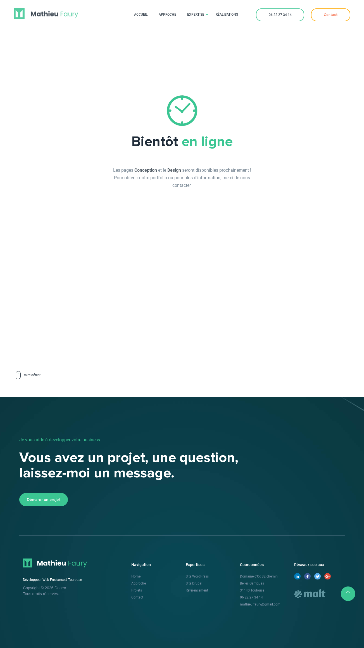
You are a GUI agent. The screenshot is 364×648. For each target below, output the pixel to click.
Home (136, 576)
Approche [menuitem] (167, 15)
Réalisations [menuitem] (227, 15)
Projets (136, 590)
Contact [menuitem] (331, 15)
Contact (137, 597)
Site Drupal (194, 583)
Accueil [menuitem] (141, 15)
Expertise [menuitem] (195, 15)
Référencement (197, 590)
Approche (138, 583)
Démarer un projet (44, 500)
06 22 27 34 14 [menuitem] (280, 15)
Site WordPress (197, 576)
